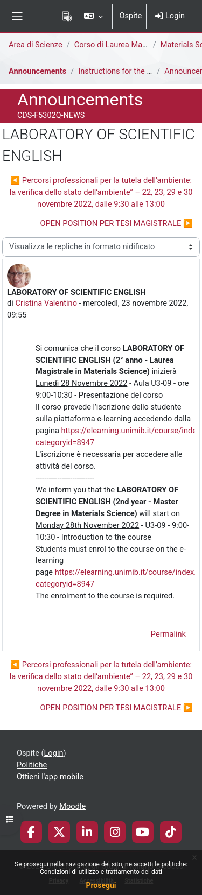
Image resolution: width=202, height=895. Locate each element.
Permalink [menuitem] (168, 634)
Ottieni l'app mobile (50, 776)
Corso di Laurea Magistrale (121, 45)
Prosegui (101, 885)
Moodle (72, 806)
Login (170, 15)
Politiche (32, 765)
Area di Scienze (35, 45)
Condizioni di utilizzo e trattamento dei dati (101, 872)
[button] (93, 16)
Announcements (37, 71)
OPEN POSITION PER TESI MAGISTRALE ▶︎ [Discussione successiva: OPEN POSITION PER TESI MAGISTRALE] (116, 223)
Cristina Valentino (46, 303)
